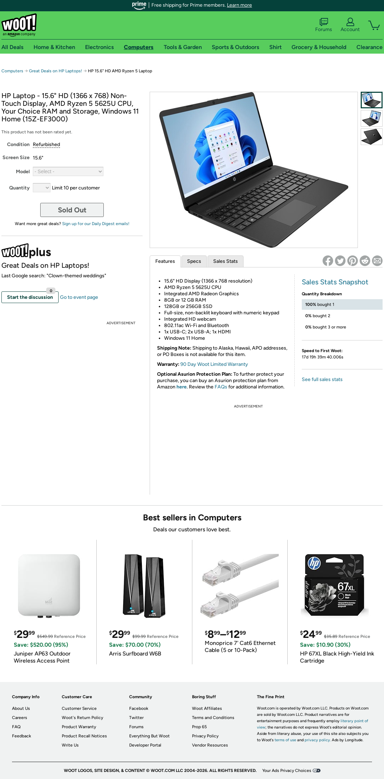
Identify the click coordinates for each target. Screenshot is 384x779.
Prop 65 (199, 726)
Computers (12, 70)
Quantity (19, 188)
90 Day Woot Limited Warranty (214, 364)
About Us (21, 708)
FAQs (221, 387)
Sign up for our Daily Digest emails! (96, 223)
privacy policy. (318, 740)
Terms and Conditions (213, 717)
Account (350, 25)
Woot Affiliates (207, 708)
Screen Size (16, 158)
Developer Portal (145, 745)
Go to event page (79, 297)
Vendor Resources (210, 745)
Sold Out (72, 210)
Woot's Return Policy (82, 717)
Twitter (136, 717)
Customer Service (79, 708)
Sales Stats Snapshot (335, 282)
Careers (19, 717)
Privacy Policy (205, 735)
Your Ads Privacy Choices (286, 770)
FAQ (16, 726)
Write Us (70, 745)
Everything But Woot (149, 735)
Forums (323, 25)
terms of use (285, 740)
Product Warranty (79, 726)
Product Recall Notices (84, 735)
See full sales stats (322, 379)
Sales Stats (225, 261)
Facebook (138, 708)
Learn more (239, 5)
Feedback (21, 735)
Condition (18, 144)
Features (165, 261)
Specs (194, 261)
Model (23, 172)
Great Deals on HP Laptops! (55, 70)
